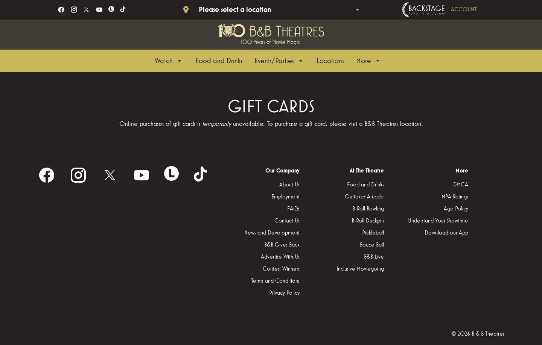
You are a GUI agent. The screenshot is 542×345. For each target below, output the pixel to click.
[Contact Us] (287, 221)
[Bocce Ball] (372, 245)
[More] (369, 60)
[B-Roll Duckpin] (368, 221)
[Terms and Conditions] (275, 281)
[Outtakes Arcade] (364, 197)
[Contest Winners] (281, 269)
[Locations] (330, 60)
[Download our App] (446, 233)
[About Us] (289, 185)
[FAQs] (293, 209)
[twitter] (86, 9)
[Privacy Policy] (284, 293)
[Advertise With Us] (280, 257)
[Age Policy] (456, 209)
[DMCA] (460, 185)
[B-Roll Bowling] (368, 209)
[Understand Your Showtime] (438, 221)
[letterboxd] (111, 9)
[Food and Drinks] (218, 60)
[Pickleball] (373, 233)
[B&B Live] (374, 257)
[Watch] (169, 60)
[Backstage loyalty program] (449, 9)
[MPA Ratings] (455, 197)
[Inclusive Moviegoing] (360, 269)
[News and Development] (272, 233)
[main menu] (268, 60)
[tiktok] (123, 9)
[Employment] (285, 197)
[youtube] (99, 9)
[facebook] (61, 9)
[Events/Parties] (279, 60)
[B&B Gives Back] (282, 245)
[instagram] (74, 9)
